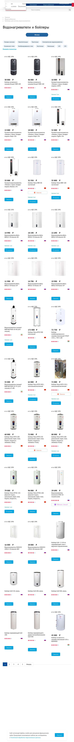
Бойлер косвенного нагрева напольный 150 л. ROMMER (60, 639)
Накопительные (23, 42)
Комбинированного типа (25, 46)
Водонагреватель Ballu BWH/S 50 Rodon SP (35, 284)
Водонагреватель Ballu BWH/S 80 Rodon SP (58, 284)
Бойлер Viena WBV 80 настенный (35, 184)
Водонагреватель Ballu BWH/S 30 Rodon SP (12, 284)
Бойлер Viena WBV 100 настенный (58, 184)
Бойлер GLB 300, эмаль (58, 591)
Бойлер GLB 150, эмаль (12, 591)
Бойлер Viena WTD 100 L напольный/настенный (36, 385)
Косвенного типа (9, 46)
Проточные (35, 42)
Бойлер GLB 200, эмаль (35, 591)
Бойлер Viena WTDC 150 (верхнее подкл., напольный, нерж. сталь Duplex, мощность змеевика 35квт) (12, 495)
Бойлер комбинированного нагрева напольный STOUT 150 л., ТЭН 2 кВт (60, 335)
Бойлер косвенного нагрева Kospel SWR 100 (13, 83)
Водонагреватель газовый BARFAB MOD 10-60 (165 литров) (13, 329)
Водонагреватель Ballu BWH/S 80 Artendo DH (58, 236)
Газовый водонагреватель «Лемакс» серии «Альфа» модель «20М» (59, 84)
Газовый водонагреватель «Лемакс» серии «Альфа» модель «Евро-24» (36, 134)
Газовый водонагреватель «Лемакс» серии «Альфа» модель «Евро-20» (13, 134)
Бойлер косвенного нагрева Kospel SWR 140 (36, 83)
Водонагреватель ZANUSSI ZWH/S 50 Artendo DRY (13, 548)
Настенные (40, 46)
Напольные (50, 46)
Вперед (28, 664)
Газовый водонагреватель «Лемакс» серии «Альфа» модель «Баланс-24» (13, 184)
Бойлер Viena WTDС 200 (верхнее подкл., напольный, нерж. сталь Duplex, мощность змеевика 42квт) (36, 495)
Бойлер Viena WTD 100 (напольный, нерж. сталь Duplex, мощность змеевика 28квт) (12, 439)
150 (65, 46)
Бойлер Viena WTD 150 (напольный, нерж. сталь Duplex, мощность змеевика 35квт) (36, 439)
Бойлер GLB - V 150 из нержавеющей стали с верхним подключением (59, 544)
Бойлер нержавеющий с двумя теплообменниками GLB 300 (36, 635)
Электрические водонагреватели (52, 42)
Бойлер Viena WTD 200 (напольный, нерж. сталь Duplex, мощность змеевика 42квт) (59, 439)
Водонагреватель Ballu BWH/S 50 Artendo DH (35, 236)
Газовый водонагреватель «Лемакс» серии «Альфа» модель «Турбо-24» (59, 134)
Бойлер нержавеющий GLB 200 (13, 634)
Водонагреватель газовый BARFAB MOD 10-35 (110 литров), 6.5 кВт (13, 386)
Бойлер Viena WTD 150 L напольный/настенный (59, 385)
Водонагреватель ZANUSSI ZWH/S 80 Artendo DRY (36, 548)
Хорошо (59, 735)
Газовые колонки (9, 42)
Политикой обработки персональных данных (25, 737)
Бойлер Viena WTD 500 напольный (35, 333)
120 (59, 46)
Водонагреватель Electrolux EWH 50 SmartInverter (57, 495)
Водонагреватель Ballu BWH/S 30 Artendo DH (12, 236)
